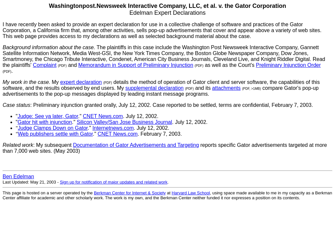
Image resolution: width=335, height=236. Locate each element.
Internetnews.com (113, 128)
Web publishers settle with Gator (55, 134)
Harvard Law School (191, 192)
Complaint (45, 65)
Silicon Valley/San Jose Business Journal (124, 122)
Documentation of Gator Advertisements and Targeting (136, 145)
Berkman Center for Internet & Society (130, 192)
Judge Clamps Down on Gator (53, 128)
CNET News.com (103, 116)
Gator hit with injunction (45, 122)
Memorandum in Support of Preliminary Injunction (135, 65)
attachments (226, 88)
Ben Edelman (18, 176)
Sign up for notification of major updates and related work (114, 182)
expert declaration (81, 82)
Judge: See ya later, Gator (48, 116)
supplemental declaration (154, 88)
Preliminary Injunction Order (288, 65)
